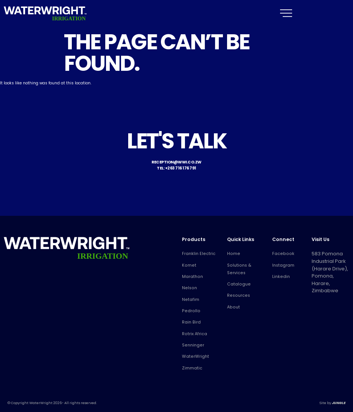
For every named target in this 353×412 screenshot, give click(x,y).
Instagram (282, 265)
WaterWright (194, 356)
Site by (332, 402)
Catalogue (237, 284)
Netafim (190, 299)
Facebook (281, 253)
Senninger (192, 345)
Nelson (188, 288)
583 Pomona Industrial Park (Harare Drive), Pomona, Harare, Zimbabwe (328, 264)
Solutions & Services (238, 269)
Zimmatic (191, 368)
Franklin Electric (197, 253)
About (233, 307)
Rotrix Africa (193, 334)
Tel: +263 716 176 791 (176, 168)
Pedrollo (189, 311)
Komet (188, 265)
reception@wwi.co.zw (176, 162)
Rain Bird (191, 322)
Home (233, 253)
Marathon (191, 276)
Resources (237, 295)
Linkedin (280, 276)
